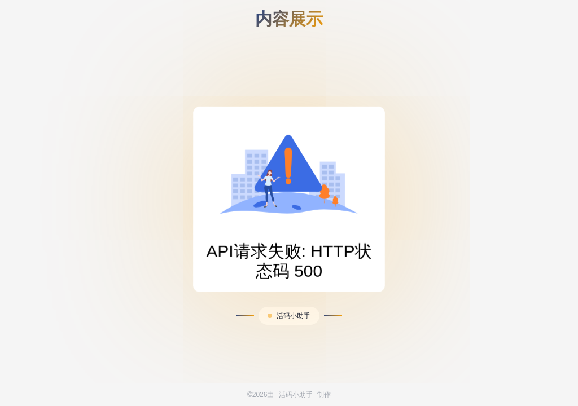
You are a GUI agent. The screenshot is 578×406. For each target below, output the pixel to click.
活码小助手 (293, 316)
